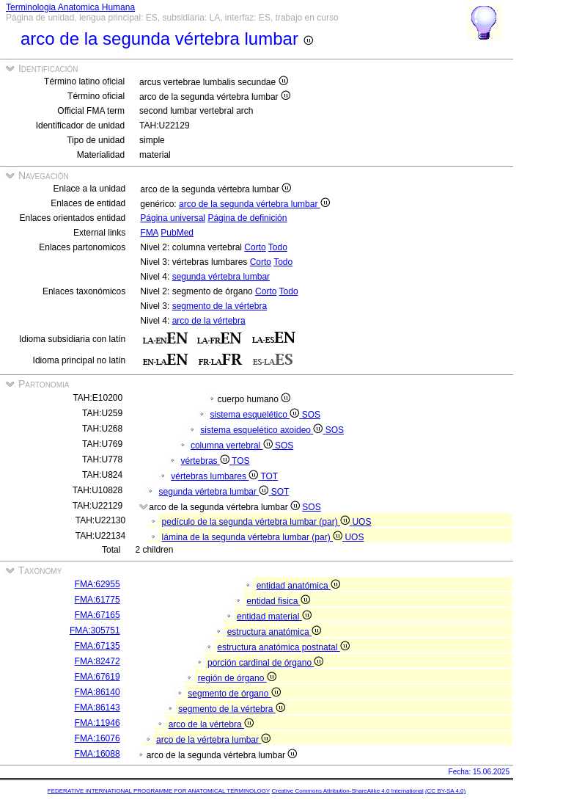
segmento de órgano (234, 693)
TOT (269, 476)
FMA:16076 (97, 738)
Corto (254, 247)
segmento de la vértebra (219, 306)
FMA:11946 (97, 723)
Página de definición (247, 218)
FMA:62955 (97, 584)
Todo (277, 247)
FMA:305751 (95, 630)
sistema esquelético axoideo (262, 430)
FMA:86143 (97, 707)
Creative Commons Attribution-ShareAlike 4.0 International (347, 791)
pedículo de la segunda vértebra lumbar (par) (257, 522)
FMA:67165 (97, 615)
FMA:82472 (97, 661)
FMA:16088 (97, 754)
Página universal (172, 218)
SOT (280, 492)
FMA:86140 (97, 692)
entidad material (274, 616)
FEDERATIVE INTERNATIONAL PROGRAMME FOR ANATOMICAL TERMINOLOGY (159, 791)
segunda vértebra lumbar (221, 277)
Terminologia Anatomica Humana (70, 7)
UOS (361, 522)
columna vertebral (233, 445)
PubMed (177, 233)
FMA (149, 233)
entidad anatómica (298, 586)
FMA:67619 (97, 677)
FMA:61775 (97, 599)
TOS (240, 461)
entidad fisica (277, 601)
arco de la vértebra (209, 321)
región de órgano (237, 678)
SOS (311, 415)
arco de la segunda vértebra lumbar (254, 204)
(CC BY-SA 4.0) (445, 791)
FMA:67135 (97, 646)
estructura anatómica (274, 632)
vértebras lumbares (215, 476)
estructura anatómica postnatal (283, 647)
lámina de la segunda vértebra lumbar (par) (253, 537)
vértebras (206, 461)
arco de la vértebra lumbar (213, 740)
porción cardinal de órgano (265, 663)
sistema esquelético (256, 415)
